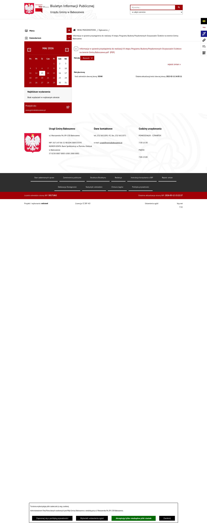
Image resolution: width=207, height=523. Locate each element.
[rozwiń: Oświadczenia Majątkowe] (70, 96)
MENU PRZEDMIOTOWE (86, 22)
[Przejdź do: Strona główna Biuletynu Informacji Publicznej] (74, 22)
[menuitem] (48, 29)
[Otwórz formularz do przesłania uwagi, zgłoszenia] (204, 46)
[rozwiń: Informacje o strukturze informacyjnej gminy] (70, 51)
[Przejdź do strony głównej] (59, 9)
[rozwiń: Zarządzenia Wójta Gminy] (70, 88)
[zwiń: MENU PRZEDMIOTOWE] (70, 35)
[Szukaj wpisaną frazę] (179, 7)
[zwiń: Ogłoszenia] (70, 128)
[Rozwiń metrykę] (87, 50)
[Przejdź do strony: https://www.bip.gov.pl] (204, 27)
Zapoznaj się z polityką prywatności (52, 518)
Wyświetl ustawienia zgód (92, 518)
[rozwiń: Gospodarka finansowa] (70, 64)
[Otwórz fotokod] (204, 53)
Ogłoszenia (103, 22)
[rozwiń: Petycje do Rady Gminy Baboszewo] (70, 104)
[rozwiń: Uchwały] (70, 80)
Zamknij (167, 518)
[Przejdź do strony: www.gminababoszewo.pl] (204, 40)
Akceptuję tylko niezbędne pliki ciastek (133, 518)
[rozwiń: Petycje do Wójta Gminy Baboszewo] (70, 112)
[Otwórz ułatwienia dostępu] (204, 21)
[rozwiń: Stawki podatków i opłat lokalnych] (70, 72)
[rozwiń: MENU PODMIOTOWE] (70, 29)
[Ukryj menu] (69, 22)
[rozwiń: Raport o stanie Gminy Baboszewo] (70, 43)
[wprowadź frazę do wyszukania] (152, 7)
